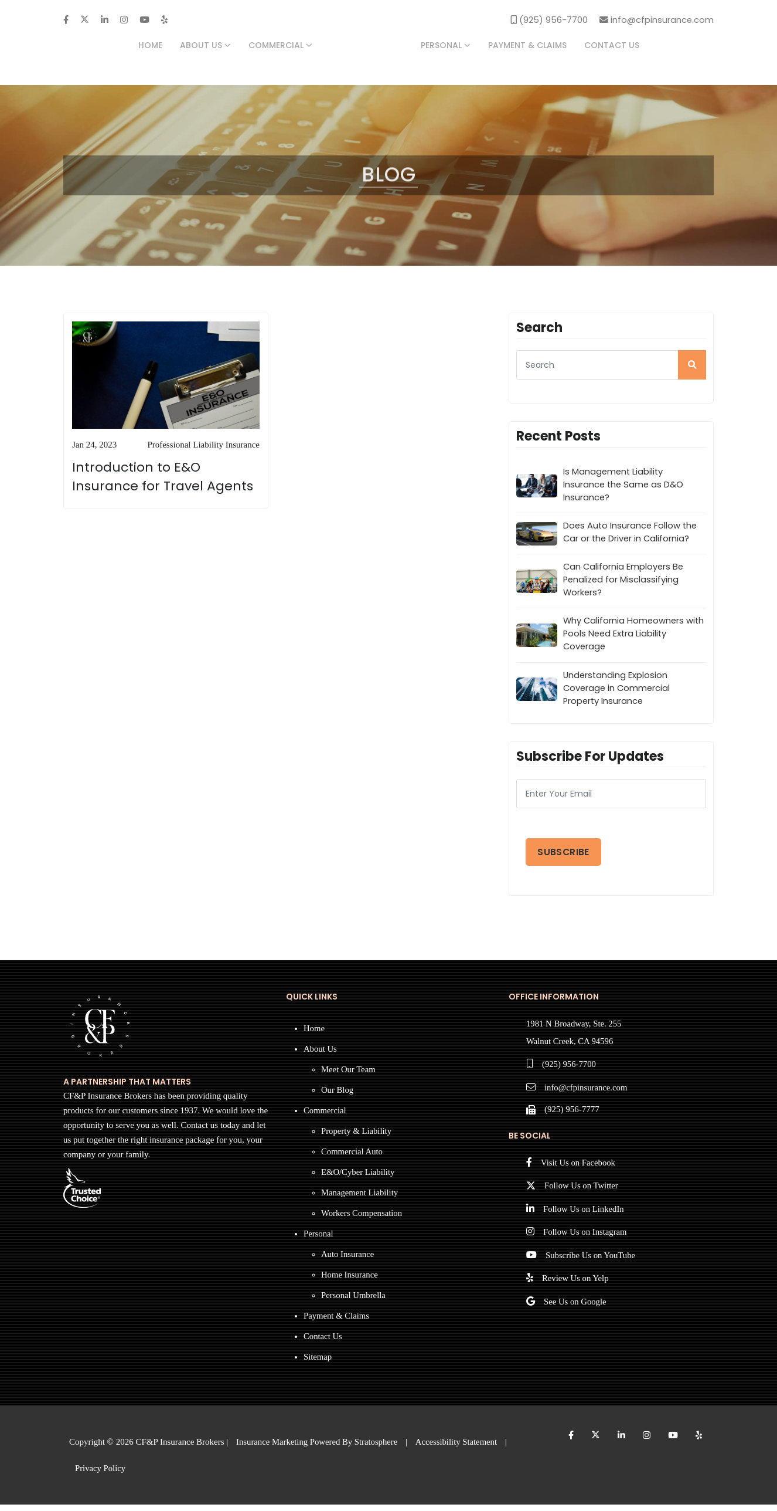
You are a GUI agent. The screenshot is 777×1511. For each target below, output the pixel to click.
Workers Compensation (362, 1219)
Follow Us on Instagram (585, 1240)
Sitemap (318, 1362)
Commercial (280, 46)
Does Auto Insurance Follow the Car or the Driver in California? (631, 534)
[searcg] (611, 366)
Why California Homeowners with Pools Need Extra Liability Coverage (626, 637)
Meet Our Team (348, 1075)
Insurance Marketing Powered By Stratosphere (318, 1447)
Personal (446, 46)
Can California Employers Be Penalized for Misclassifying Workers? (624, 582)
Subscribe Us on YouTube (591, 1264)
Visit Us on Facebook (579, 1170)
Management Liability (360, 1198)
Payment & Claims (527, 46)
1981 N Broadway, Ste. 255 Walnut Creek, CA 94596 (574, 1038)
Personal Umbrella (354, 1301)
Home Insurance (350, 1280)
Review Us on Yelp (576, 1287)
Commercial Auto (352, 1157)
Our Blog (337, 1095)
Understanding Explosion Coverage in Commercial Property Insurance (618, 692)
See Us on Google (576, 1311)
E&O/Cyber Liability (358, 1178)
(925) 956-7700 (569, 1071)
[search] (692, 366)
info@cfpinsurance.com (586, 1094)
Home (150, 46)
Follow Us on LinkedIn (584, 1217)
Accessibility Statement (460, 1447)
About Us (205, 46)
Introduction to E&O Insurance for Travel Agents (162, 478)
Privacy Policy (101, 1474)
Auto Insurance (348, 1260)
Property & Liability (357, 1136)
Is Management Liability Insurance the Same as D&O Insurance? (624, 486)
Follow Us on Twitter (581, 1193)
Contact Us (611, 46)
